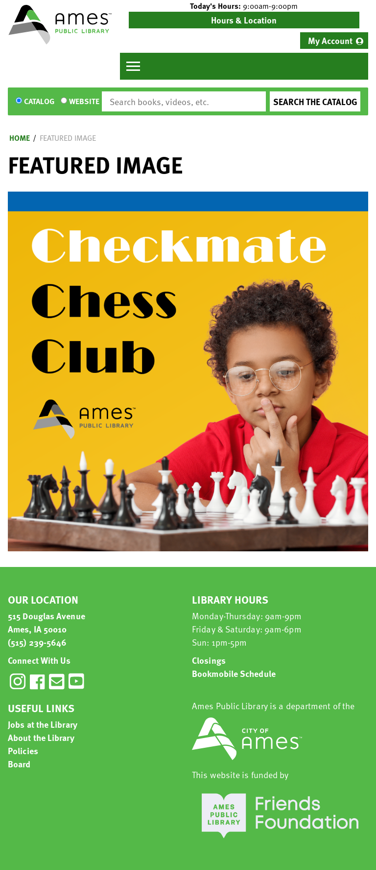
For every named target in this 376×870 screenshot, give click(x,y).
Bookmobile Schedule (234, 673)
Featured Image (68, 138)
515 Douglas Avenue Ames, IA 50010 (46, 622)
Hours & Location (244, 19)
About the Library (41, 737)
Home (19, 138)
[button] (244, 6)
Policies (23, 750)
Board (19, 763)
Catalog (39, 101)
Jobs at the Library (42, 724)
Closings (209, 660)
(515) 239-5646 (37, 642)
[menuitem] (334, 40)
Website (84, 101)
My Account (330, 40)
